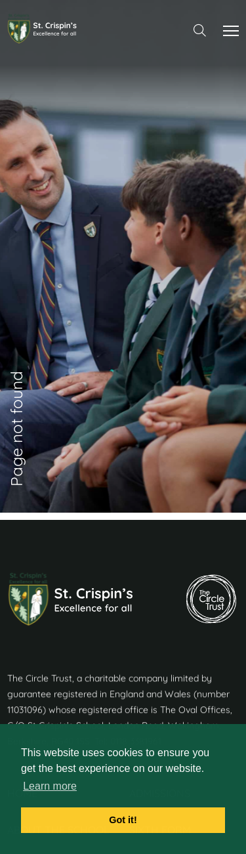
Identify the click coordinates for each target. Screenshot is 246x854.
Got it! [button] (122, 820)
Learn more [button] (50, 786)
